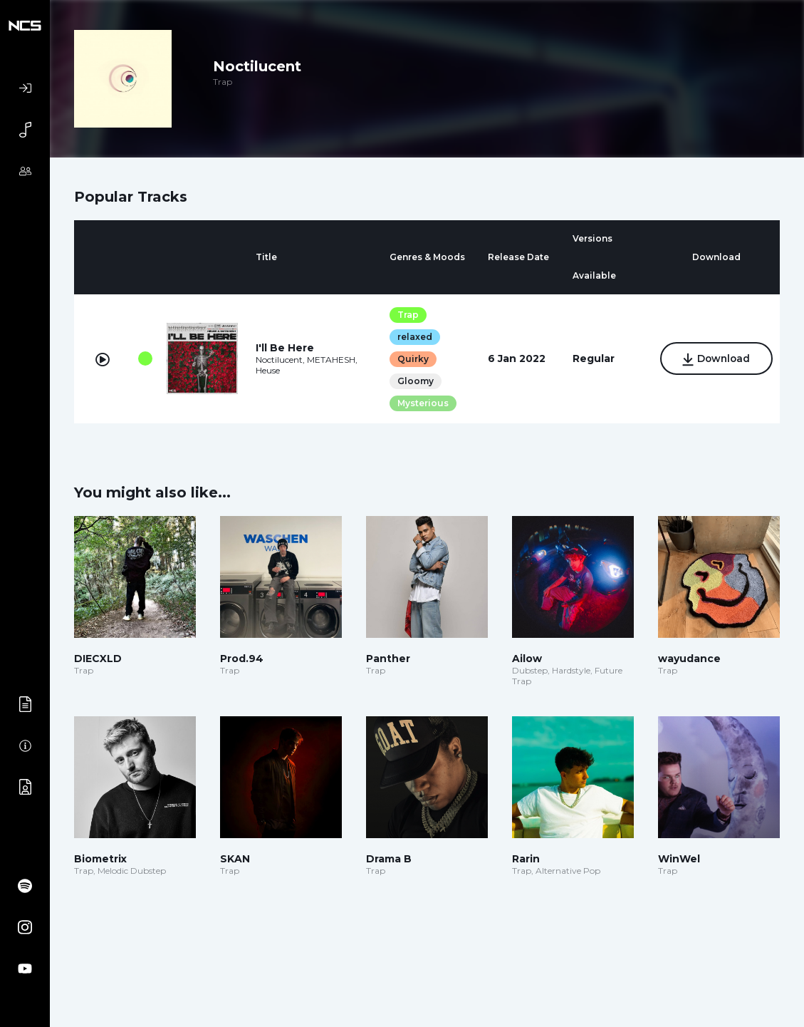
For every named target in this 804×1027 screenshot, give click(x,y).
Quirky (411, 358)
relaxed (412, 336)
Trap (406, 314)
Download (713, 360)
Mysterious (421, 403)
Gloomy (413, 381)
